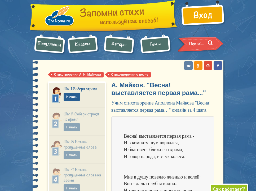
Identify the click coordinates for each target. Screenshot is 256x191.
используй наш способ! (119, 17)
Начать (71, 97)
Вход (202, 16)
